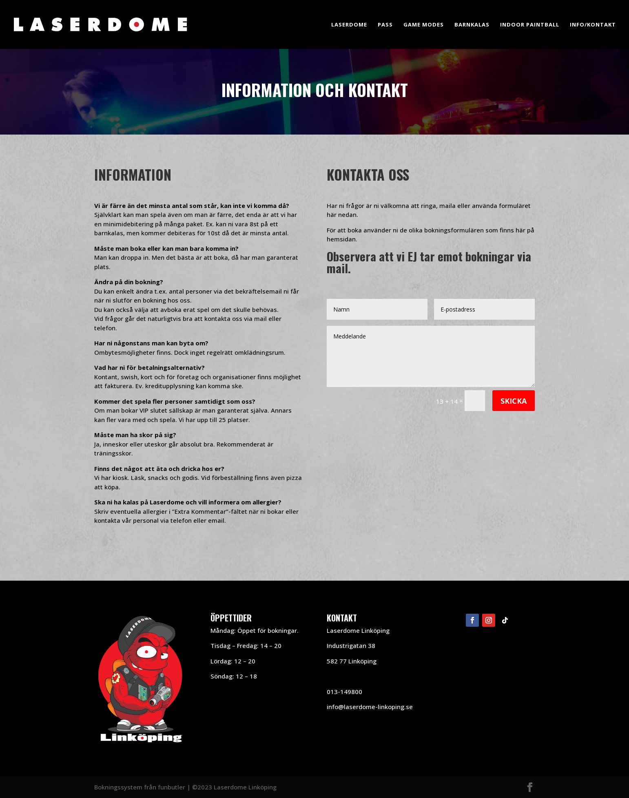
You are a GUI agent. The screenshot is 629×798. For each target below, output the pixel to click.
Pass (385, 25)
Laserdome (349, 25)
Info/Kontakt (593, 25)
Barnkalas (471, 25)
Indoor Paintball (529, 25)
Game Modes (423, 25)
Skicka (514, 401)
